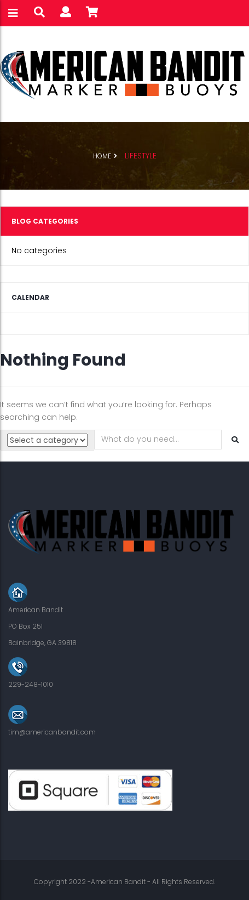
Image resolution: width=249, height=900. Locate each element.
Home (102, 156)
